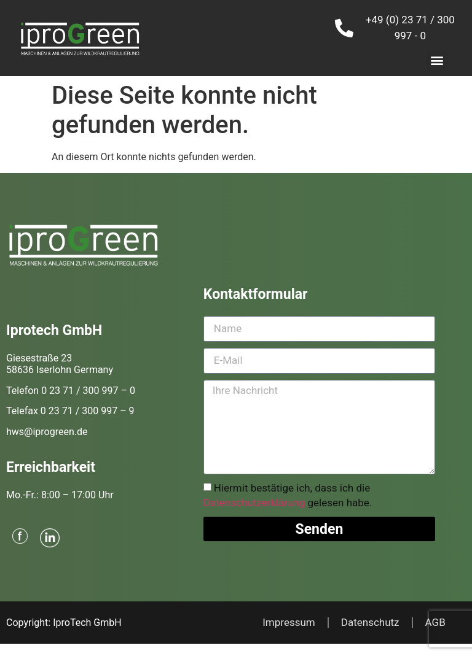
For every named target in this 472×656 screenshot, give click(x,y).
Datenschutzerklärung (254, 503)
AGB (435, 622)
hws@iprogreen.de (47, 432)
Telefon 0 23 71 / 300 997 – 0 (70, 390)
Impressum (288, 622)
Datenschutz (370, 622)
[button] (437, 60)
